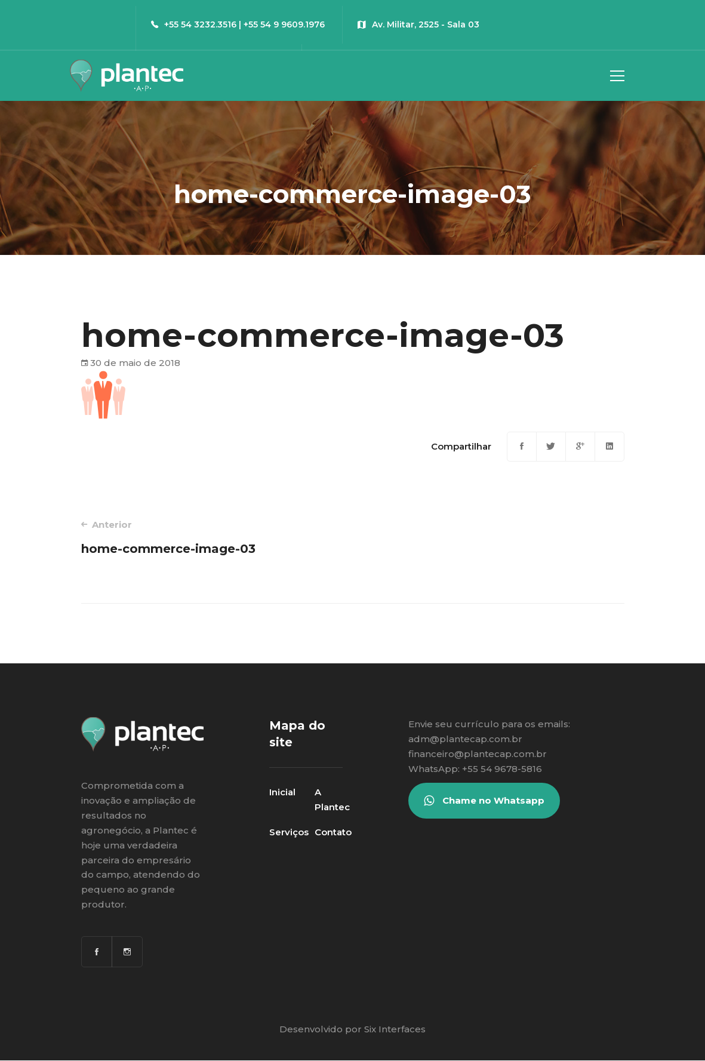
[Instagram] (127, 952)
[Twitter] (551, 447)
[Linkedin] (609, 447)
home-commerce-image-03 (206, 537)
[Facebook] (522, 447)
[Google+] (580, 447)
